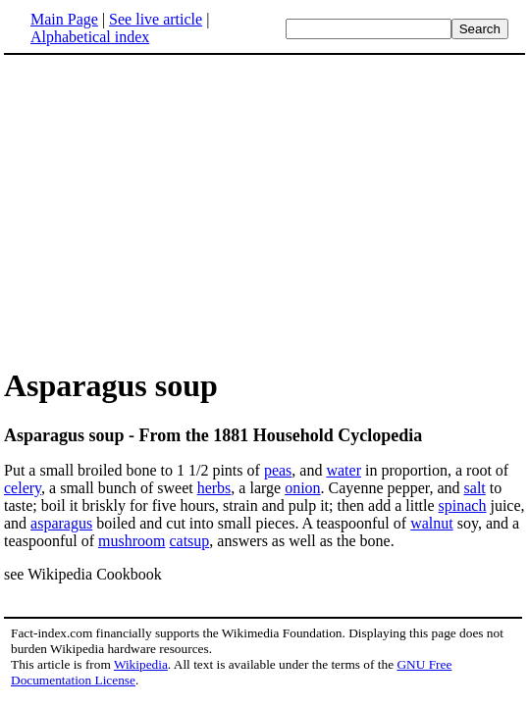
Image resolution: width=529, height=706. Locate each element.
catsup (189, 540)
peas (277, 470)
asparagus (61, 523)
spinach (463, 505)
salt (475, 487)
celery (22, 487)
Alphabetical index (89, 36)
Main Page (64, 19)
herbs (214, 487)
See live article (155, 19)
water (343, 470)
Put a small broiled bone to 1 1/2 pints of (134, 470)
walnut (431, 523)
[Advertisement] (169, 210)
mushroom (131, 540)
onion (302, 487)
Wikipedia (141, 664)
